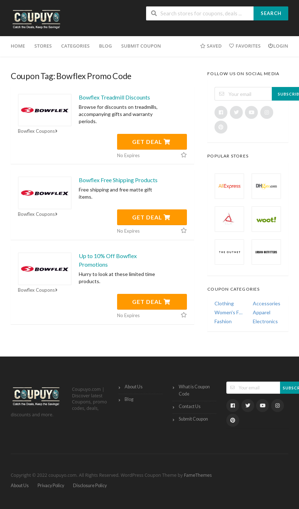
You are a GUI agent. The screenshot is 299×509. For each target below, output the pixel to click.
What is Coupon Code (194, 390)
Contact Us (190, 406)
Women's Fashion (228, 312)
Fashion (223, 321)
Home (18, 46)
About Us (134, 386)
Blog (105, 46)
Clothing (224, 303)
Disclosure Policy (90, 485)
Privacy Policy (51, 485)
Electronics (265, 321)
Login (278, 46)
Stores (43, 46)
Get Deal (151, 141)
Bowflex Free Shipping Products (118, 179)
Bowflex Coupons (38, 131)
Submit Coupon (141, 46)
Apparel (261, 312)
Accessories (266, 303)
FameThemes (198, 475)
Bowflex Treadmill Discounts (114, 97)
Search (271, 13)
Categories (75, 46)
